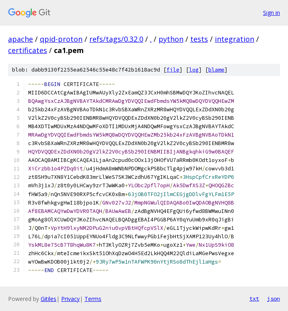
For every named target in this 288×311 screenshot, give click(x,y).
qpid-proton (61, 39)
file (173, 69)
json (273, 298)
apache (20, 39)
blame (216, 69)
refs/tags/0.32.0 (116, 39)
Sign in (271, 12)
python (170, 39)
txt (254, 298)
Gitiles (48, 299)
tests (199, 39)
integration (234, 39)
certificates (27, 50)
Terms (92, 299)
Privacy (70, 299)
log (194, 69)
